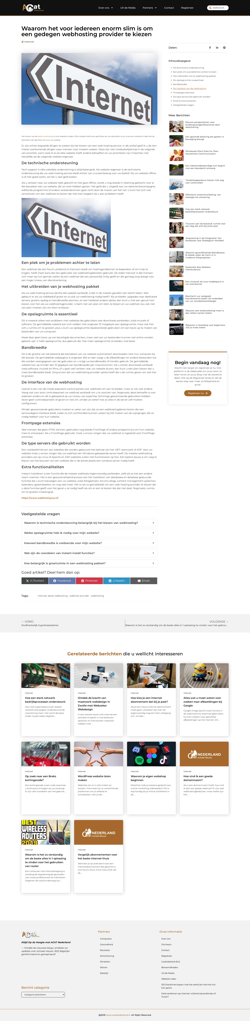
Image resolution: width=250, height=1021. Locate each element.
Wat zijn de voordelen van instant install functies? (89, 553)
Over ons (105, 8)
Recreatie (105, 950)
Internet (29, 41)
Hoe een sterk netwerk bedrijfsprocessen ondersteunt (201, 210)
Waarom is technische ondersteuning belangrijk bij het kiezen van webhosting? (89, 523)
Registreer (187, 7)
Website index (168, 979)
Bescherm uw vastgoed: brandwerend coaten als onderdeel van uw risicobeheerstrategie (204, 298)
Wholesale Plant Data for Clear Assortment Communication (201, 152)
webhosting (97, 595)
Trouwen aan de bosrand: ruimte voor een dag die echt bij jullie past (205, 224)
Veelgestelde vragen (183, 105)
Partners (150, 8)
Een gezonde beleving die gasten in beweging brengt (204, 137)
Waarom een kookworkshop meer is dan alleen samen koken (204, 311)
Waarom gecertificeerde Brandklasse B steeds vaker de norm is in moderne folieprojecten (205, 255)
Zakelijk (104, 973)
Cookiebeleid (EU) (170, 961)
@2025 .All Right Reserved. (125, 1015)
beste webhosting (45, 136)
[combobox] (218, 7)
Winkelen (105, 961)
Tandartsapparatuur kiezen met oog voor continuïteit (204, 181)
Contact (169, 7)
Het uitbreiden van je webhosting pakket (194, 76)
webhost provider (79, 595)
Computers (106, 938)
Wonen (103, 967)
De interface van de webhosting (189, 88)
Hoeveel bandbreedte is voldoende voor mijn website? (89, 543)
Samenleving (107, 956)
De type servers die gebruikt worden (192, 96)
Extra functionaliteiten (184, 101)
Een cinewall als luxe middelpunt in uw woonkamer (204, 282)
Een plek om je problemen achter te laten (195, 72)
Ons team (166, 944)
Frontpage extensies (183, 92)
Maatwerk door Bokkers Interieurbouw (198, 268)
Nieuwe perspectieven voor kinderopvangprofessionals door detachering (202, 124)
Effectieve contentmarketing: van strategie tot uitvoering (203, 195)
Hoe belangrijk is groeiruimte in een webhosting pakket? (89, 563)
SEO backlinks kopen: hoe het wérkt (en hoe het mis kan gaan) (188, 986)
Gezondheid (106, 944)
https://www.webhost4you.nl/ (40, 497)
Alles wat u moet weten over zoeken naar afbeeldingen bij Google (203, 701)
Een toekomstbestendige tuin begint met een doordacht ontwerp (205, 166)
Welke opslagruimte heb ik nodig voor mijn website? (89, 533)
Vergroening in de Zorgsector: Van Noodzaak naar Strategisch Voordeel (204, 239)
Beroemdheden (169, 967)
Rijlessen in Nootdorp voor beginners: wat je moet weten (205, 326)
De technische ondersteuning (189, 67)
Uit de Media (128, 7)
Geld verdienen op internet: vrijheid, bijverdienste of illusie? (188, 995)
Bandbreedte (180, 84)
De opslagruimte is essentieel (188, 80)
